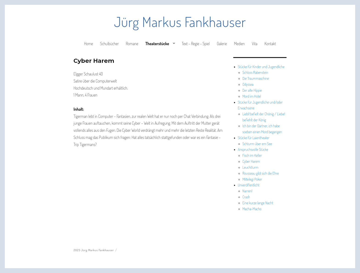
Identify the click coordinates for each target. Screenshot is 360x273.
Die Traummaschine (255, 78)
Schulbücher (109, 43)
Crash (246, 197)
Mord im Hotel (251, 96)
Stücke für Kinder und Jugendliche (261, 66)
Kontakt (270, 43)
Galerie (222, 43)
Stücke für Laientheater (254, 137)
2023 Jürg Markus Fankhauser (93, 250)
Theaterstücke (157, 43)
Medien (239, 43)
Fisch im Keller (252, 155)
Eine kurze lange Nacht (257, 203)
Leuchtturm (250, 167)
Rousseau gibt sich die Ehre (260, 173)
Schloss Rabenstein (255, 72)
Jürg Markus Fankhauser (180, 21)
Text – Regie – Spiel (196, 43)
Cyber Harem (251, 161)
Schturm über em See (257, 143)
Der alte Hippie (252, 90)
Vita (254, 43)
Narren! (247, 191)
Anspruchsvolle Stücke (253, 149)
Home (88, 43)
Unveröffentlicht (248, 185)
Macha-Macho (252, 209)
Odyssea (247, 84)
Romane (132, 43)
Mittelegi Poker (252, 179)
